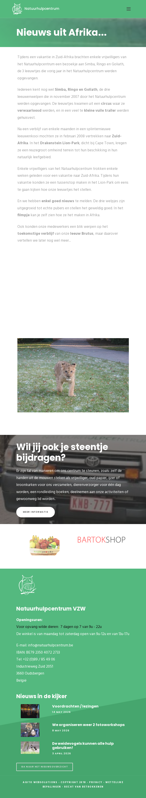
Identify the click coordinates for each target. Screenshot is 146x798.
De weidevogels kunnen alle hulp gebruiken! (83, 745)
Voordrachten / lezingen (75, 706)
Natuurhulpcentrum (35, 8)
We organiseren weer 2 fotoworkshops (88, 724)
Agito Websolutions (40, 782)
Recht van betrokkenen (84, 787)
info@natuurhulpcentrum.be (50, 645)
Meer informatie (35, 512)
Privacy (95, 782)
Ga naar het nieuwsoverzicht (44, 766)
